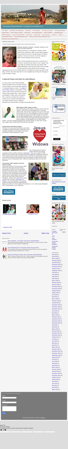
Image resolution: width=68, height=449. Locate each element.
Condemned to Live (32, 214)
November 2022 (56, 321)
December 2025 (56, 264)
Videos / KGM (37, 34)
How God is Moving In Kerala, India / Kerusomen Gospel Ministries (25, 254)
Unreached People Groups (55, 248)
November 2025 (56, 266)
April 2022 (54, 327)
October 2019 (55, 377)
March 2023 (55, 315)
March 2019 (55, 389)
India (53, 236)
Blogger (43, 417)
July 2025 (54, 272)
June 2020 (54, 361)
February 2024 (55, 300)
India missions (54, 239)
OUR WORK (28, 30)
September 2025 (56, 270)
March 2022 (55, 329)
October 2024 (55, 290)
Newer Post (6, 233)
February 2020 (55, 369)
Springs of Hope (5, 32)
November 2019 (56, 375)
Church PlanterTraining (37, 32)
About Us (61, 34)
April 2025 (54, 278)
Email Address (56, 127)
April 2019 (54, 387)
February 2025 (55, 282)
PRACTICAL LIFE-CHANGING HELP (10, 38)
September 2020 (56, 355)
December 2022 (56, 319)
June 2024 (54, 294)
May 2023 (54, 313)
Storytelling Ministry (58, 32)
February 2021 (55, 349)
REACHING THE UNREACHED (16, 30)
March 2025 (55, 280)
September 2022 (56, 323)
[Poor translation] (5, 430)
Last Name (55, 134)
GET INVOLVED (36, 30)
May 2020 (54, 363)
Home (26, 233)
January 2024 (55, 302)
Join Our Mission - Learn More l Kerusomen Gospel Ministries (23, 240)
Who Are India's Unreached (17, 32)
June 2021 (54, 341)
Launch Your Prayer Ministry (19, 34)
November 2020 (56, 353)
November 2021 (56, 335)
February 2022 (55, 331)
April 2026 (54, 256)
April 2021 (54, 345)
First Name (55, 131)
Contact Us (54, 34)
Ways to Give (29, 34)
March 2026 (55, 258)
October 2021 (55, 337)
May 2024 (54, 296)
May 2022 (54, 325)
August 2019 (55, 379)
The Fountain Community (47, 30)
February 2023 (55, 317)
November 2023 (56, 306)
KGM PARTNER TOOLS (7, 36)
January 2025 (55, 284)
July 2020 (54, 359)
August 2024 (55, 292)
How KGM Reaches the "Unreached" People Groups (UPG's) (23, 247)
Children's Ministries (6, 34)
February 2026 (55, 260)
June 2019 (54, 383)
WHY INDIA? (5, 30)
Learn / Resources (46, 34)
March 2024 (55, 298)
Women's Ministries (48, 32)
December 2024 (56, 286)
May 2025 (54, 276)
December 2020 (56, 351)
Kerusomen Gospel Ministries (55, 243)
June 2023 (54, 311)
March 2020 (55, 367)
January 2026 (55, 262)
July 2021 (54, 339)
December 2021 (56, 333)
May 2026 (54, 254)
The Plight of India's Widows (9, 214)
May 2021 (54, 343)
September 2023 (56, 308)
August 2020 (55, 357)
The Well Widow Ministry (60, 30)
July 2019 (54, 381)
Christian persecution (54, 233)
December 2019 (56, 373)
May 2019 (54, 385)
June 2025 (54, 274)
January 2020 (55, 371)
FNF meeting (29, 154)
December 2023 (56, 304)
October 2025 (55, 268)
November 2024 (56, 288)
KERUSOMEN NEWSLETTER (20, 36)
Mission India (27, 32)
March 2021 (55, 347)
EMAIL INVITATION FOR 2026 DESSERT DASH (39, 36)
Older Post (45, 233)
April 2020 (54, 365)
